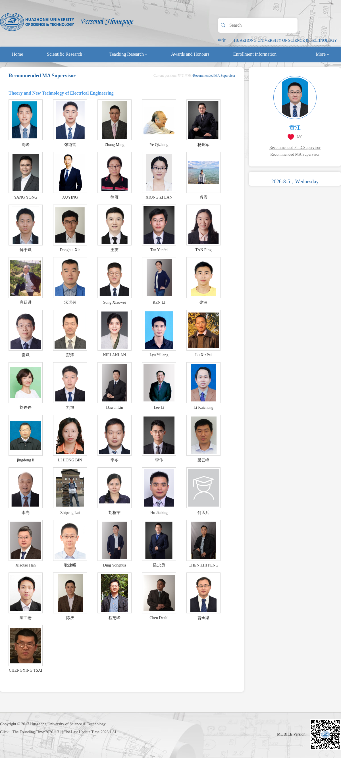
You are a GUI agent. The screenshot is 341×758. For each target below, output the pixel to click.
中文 (222, 40)
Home (17, 54)
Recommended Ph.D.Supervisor (295, 147)
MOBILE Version (291, 734)
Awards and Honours (190, 54)
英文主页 (184, 76)
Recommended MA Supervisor (294, 154)
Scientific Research (66, 54)
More (322, 54)
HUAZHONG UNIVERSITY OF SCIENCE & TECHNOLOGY (285, 40)
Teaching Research (128, 54)
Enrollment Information (254, 54)
